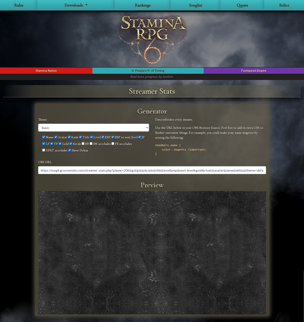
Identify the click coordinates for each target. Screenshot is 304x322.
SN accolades (100, 144)
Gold (64, 144)
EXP (105, 137)
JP (141, 137)
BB (85, 144)
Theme (42, 120)
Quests (242, 5)
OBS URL (45, 162)
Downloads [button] (74, 5)
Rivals (75, 144)
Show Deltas (78, 150)
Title (84, 137)
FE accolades (121, 144)
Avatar (60, 137)
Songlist (195, 5)
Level (95, 137)
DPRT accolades (54, 150)
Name (48, 137)
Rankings (142, 5)
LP (45, 144)
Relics (284, 5)
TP (54, 144)
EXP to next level (124, 137)
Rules (18, 5)
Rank (73, 137)
